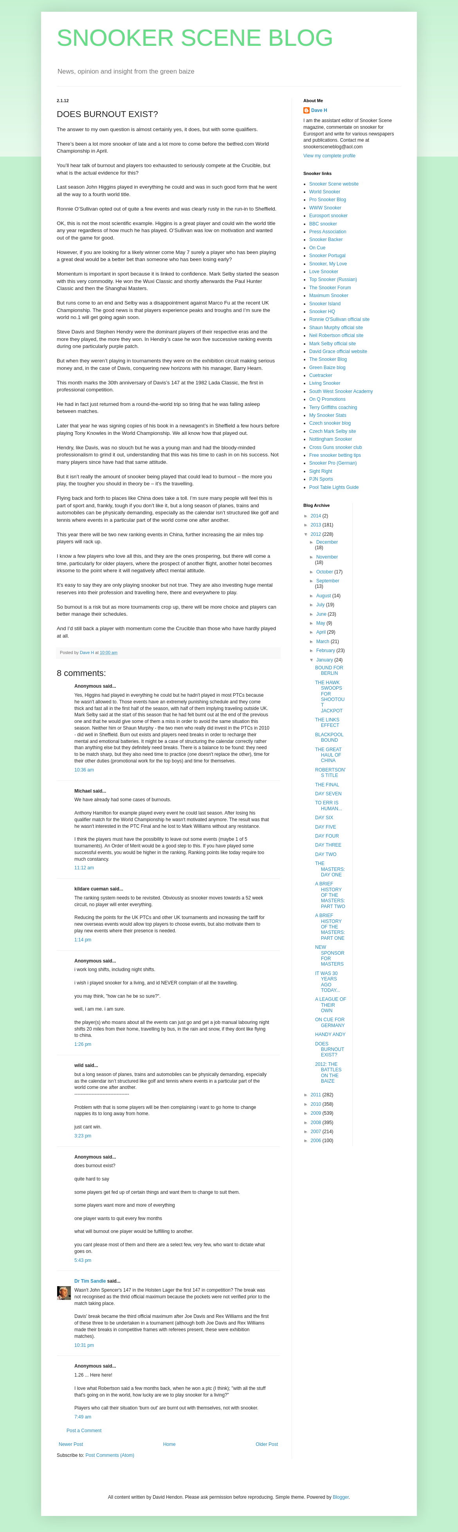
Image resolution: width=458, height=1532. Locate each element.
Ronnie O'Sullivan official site (339, 319)
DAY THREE (328, 845)
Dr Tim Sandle (90, 1281)
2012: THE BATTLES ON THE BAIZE (328, 1073)
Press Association (327, 231)
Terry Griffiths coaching (333, 407)
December (327, 542)
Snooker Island (325, 303)
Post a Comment (84, 1430)
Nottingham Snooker (330, 439)
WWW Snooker (325, 208)
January (325, 660)
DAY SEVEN (328, 794)
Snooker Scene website (334, 184)
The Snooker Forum (330, 287)
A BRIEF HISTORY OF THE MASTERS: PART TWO (330, 895)
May (321, 623)
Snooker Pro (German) (333, 463)
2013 (317, 525)
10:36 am (84, 770)
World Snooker (324, 192)
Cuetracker (320, 375)
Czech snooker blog (330, 423)
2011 (317, 1095)
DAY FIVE (325, 827)
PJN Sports (321, 479)
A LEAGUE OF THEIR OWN (330, 1005)
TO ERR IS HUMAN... (328, 805)
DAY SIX (324, 817)
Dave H (319, 110)
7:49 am (82, 1417)
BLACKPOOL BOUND (329, 737)
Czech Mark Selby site (332, 431)
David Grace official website (338, 351)
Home (169, 1444)
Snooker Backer (326, 239)
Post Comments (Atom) (109, 1455)
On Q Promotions (327, 399)
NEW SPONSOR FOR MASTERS (329, 955)
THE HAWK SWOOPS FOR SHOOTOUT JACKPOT (329, 697)
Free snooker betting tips (335, 455)
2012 (317, 534)
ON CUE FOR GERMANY (330, 1022)
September (327, 581)
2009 (317, 1113)
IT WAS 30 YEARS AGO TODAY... (327, 982)
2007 (317, 1131)
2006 (317, 1140)
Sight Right (320, 471)
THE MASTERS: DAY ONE (330, 869)
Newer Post (71, 1444)
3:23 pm (82, 1136)
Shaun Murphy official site (336, 327)
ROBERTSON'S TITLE (330, 772)
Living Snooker (324, 383)
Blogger (341, 1497)
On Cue (317, 248)
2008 (317, 1122)
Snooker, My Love (328, 264)
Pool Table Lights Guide (334, 487)
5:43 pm (82, 1260)
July (321, 604)
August (324, 595)
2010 (317, 1104)
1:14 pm (82, 940)
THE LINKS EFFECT (327, 722)
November (327, 557)
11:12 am (84, 868)
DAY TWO (326, 854)
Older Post (267, 1444)
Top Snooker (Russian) (333, 279)
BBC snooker (323, 224)
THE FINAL (327, 785)
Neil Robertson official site (336, 335)
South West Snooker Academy (341, 391)
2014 (317, 516)
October (325, 572)
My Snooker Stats (327, 415)
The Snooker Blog (328, 359)
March (323, 641)
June (322, 614)
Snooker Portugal (327, 255)
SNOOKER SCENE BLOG (195, 38)
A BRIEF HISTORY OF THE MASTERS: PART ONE (330, 927)
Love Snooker (323, 271)
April (321, 632)
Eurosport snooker (328, 215)
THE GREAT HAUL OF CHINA (328, 755)
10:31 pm (84, 1345)
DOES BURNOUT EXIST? (329, 1049)
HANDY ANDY (330, 1034)
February (326, 650)
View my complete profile (329, 156)
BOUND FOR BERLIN (329, 670)
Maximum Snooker (328, 295)
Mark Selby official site (332, 343)
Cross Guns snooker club (335, 447)
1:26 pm (82, 1044)
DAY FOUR (327, 836)
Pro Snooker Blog (327, 199)
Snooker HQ (322, 311)
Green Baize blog (327, 367)
